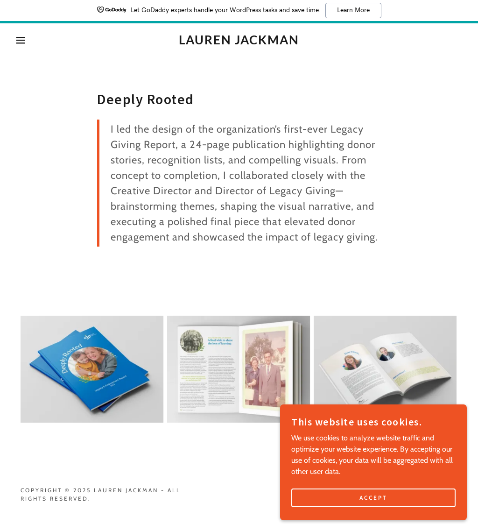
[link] (239, 41)
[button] (23, 40)
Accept (373, 516)
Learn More (353, 10)
